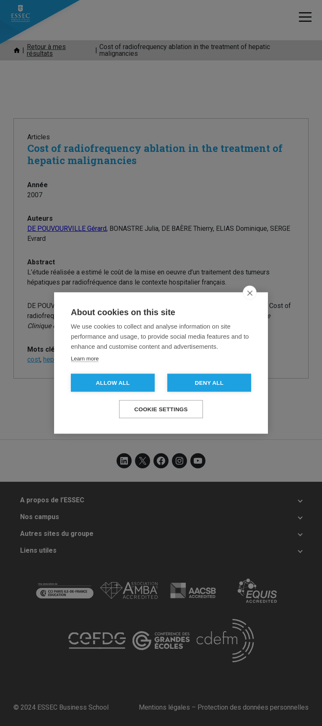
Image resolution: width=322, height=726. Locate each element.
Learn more (85, 358)
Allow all (113, 383)
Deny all (209, 383)
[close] (250, 293)
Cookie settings (161, 409)
